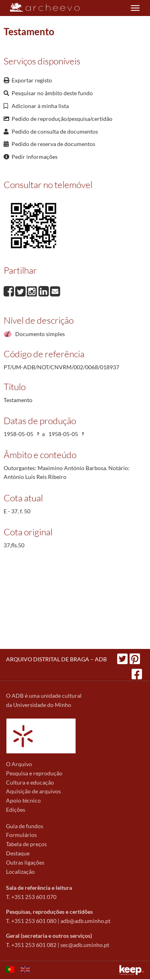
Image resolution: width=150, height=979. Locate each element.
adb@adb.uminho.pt (85, 920)
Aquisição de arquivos (33, 791)
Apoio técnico (23, 800)
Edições (15, 809)
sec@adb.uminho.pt (84, 944)
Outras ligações (25, 862)
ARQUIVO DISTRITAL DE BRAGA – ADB (56, 659)
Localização (20, 871)
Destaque (18, 853)
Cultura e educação (30, 782)
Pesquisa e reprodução (34, 773)
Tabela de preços (26, 844)
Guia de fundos (24, 826)
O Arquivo (19, 764)
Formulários (21, 834)
